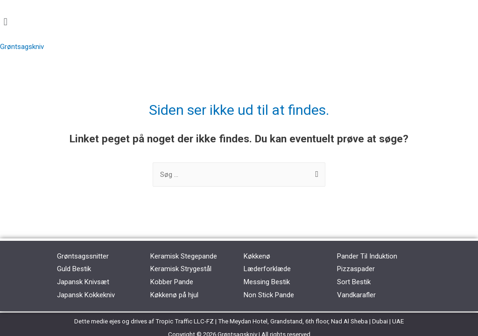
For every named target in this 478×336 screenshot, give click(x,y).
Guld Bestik (74, 269)
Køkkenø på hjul (174, 295)
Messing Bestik (267, 282)
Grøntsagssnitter (83, 256)
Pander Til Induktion (367, 256)
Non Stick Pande (269, 295)
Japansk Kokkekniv (86, 295)
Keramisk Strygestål (180, 269)
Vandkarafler (356, 295)
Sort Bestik (354, 282)
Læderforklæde (267, 269)
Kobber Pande (171, 282)
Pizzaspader (356, 269)
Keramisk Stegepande (183, 256)
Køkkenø (257, 256)
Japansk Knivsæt (83, 282)
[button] (239, 21)
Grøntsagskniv (22, 46)
